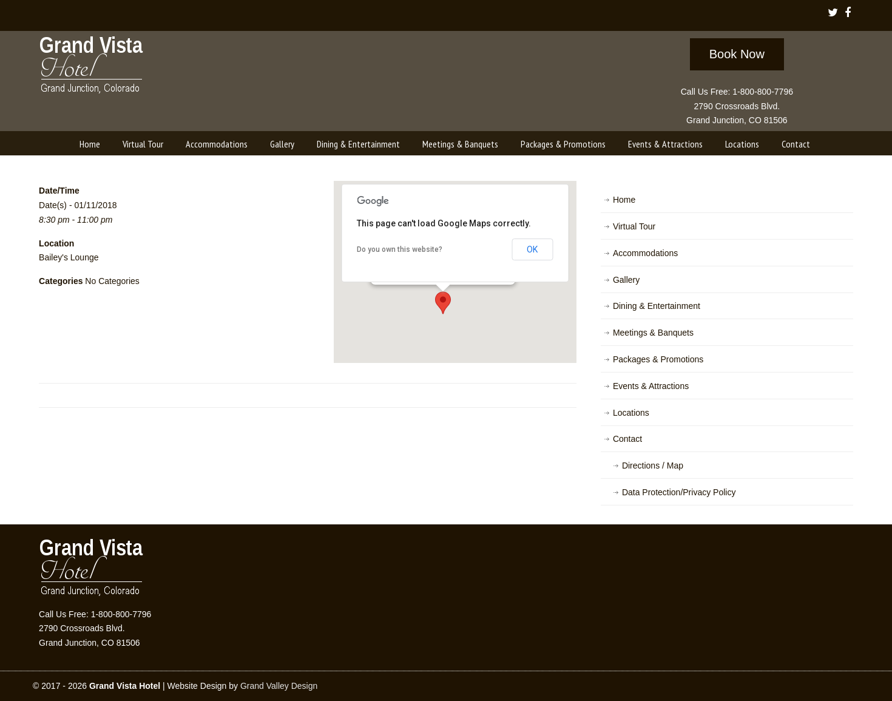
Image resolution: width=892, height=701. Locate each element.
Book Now (737, 54)
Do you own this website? (399, 249)
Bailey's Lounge (68, 257)
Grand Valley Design (278, 686)
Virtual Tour (634, 226)
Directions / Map (652, 465)
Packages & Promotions (658, 359)
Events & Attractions (651, 386)
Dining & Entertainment (656, 306)
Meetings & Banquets (653, 332)
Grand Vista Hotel (92, 67)
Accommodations (645, 253)
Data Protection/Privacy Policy (679, 492)
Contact (627, 439)
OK (532, 249)
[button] (443, 302)
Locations (631, 413)
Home (624, 200)
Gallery (626, 280)
